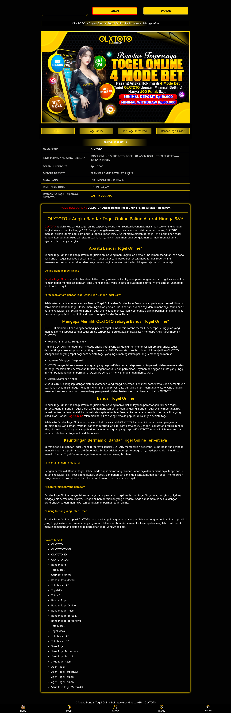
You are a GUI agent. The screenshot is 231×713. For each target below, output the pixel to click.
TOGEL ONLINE (78, 207)
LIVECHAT (208, 708)
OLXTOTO (96, 149)
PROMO (161, 708)
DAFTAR (115, 708)
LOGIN (69, 708)
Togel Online (75, 416)
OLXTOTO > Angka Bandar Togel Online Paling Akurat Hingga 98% (115, 23)
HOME (64, 207)
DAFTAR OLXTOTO (101, 195)
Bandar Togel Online (56, 279)
